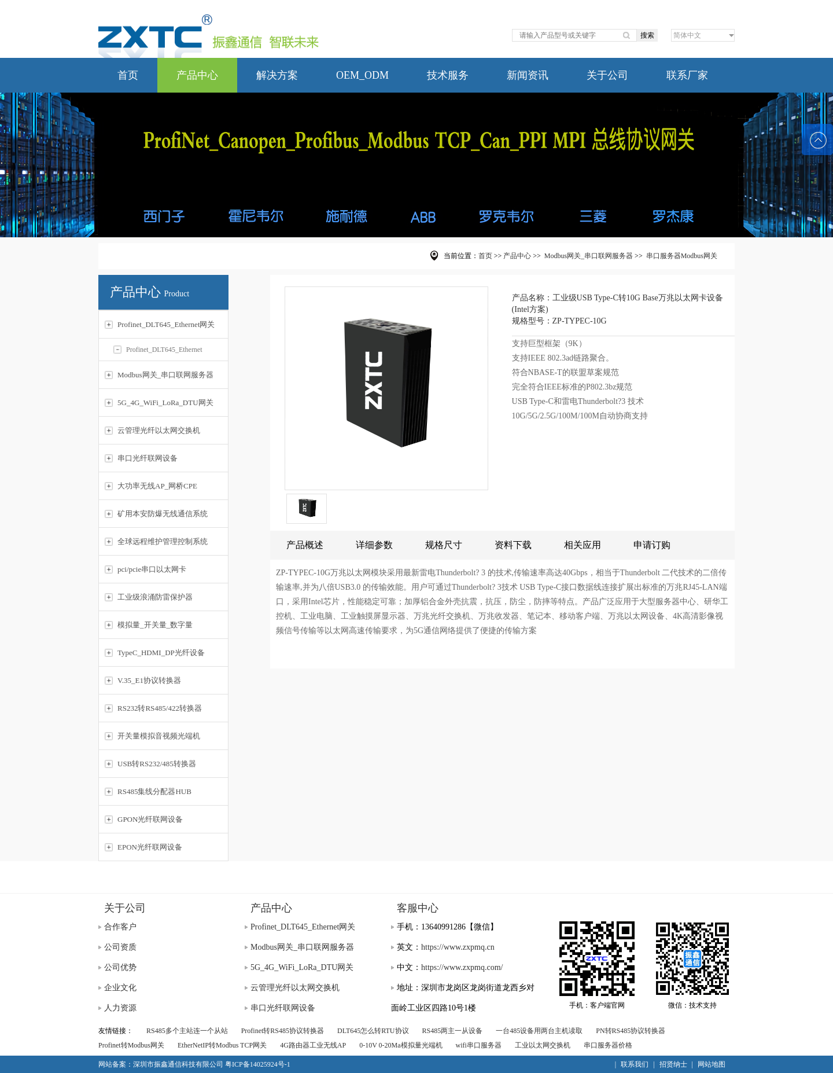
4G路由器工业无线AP (313, 1045)
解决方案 (277, 75)
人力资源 (120, 1008)
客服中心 (417, 908)
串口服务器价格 (608, 1045)
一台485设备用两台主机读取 (539, 1031)
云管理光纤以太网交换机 (295, 987)
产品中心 (197, 75)
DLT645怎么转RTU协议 (373, 1031)
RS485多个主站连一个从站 (187, 1031)
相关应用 (582, 545)
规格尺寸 (443, 545)
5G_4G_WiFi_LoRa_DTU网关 (301, 967)
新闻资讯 (527, 75)
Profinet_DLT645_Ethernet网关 (302, 927)
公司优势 (120, 967)
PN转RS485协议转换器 (630, 1031)
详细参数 (374, 545)
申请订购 (651, 545)
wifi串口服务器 (479, 1045)
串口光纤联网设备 (282, 1008)
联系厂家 (687, 75)
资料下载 (513, 545)
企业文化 (120, 987)
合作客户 (120, 927)
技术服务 (448, 75)
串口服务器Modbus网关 (681, 256)
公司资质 (120, 947)
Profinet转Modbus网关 (131, 1045)
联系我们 (634, 1064)
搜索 (647, 35)
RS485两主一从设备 (452, 1031)
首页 (127, 75)
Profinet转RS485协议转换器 (282, 1031)
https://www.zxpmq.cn (458, 947)
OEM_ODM (362, 75)
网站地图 (711, 1064)
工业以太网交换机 (542, 1045)
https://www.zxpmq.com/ (462, 967)
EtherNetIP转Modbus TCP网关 (222, 1045)
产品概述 (304, 545)
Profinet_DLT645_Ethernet (157, 350)
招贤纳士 (673, 1064)
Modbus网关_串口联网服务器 (588, 256)
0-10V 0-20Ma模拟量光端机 (400, 1045)
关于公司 (607, 75)
